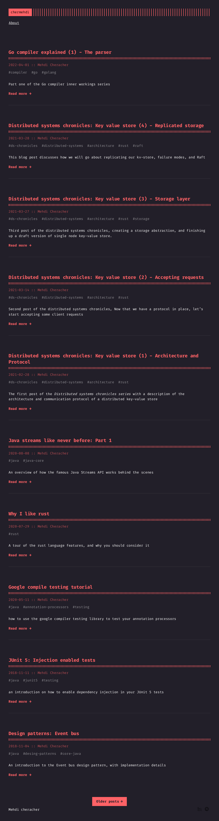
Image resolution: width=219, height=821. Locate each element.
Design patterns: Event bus (44, 733)
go (35, 72)
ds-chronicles (24, 145)
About (14, 23)
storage (142, 219)
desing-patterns (40, 753)
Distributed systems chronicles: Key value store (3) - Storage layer (99, 199)
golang (50, 72)
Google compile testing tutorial (51, 587)
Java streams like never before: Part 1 (60, 440)
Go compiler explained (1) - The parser (60, 52)
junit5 (31, 680)
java (15, 460)
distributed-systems (63, 145)
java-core (34, 460)
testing (82, 607)
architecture (101, 145)
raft (139, 145)
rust (124, 145)
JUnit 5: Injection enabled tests (52, 660)
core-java (71, 753)
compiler (19, 72)
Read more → (20, 93)
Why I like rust (29, 514)
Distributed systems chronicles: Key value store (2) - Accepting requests (106, 277)
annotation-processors (46, 607)
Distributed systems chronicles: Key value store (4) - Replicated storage (106, 125)
